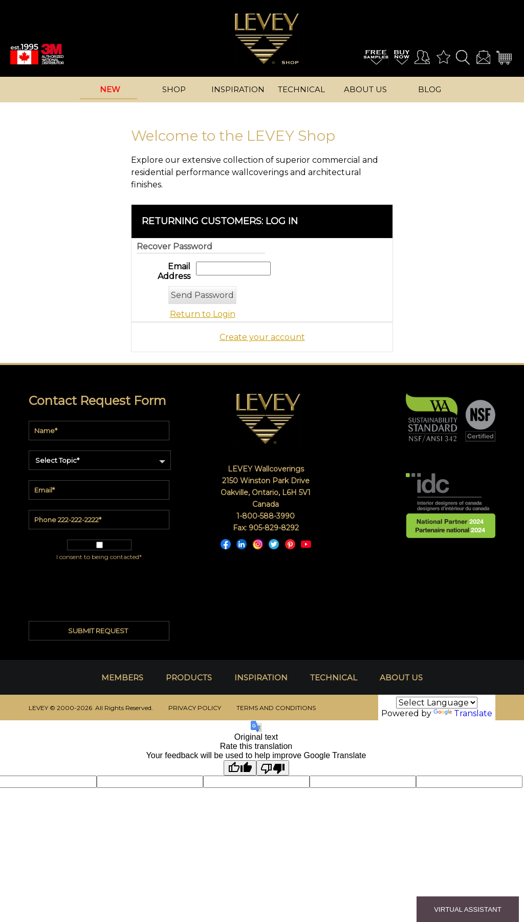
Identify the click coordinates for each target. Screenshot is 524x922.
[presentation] (99, 586)
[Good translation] (240, 768)
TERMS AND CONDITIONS (276, 708)
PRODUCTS (189, 677)
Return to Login (202, 314)
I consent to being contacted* (99, 557)
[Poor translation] (272, 768)
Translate (462, 713)
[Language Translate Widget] (436, 703)
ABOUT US (401, 677)
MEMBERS (122, 677)
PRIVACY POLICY (194, 708)
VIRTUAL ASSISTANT (467, 909)
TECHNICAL (333, 677)
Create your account (262, 337)
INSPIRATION (261, 677)
